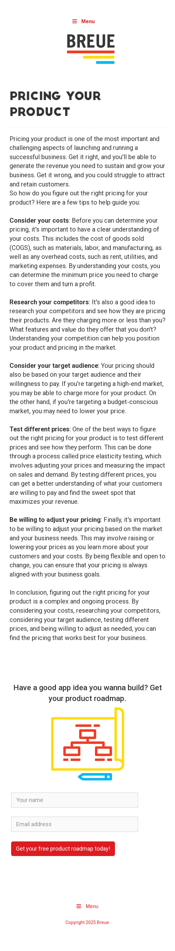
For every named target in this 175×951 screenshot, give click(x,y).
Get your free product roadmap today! (63, 848)
